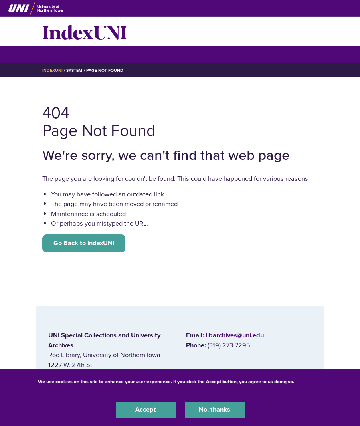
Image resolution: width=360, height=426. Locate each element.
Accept (145, 410)
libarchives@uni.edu (235, 335)
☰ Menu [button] (56, 54)
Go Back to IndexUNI (83, 243)
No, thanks (214, 410)
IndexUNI (84, 31)
